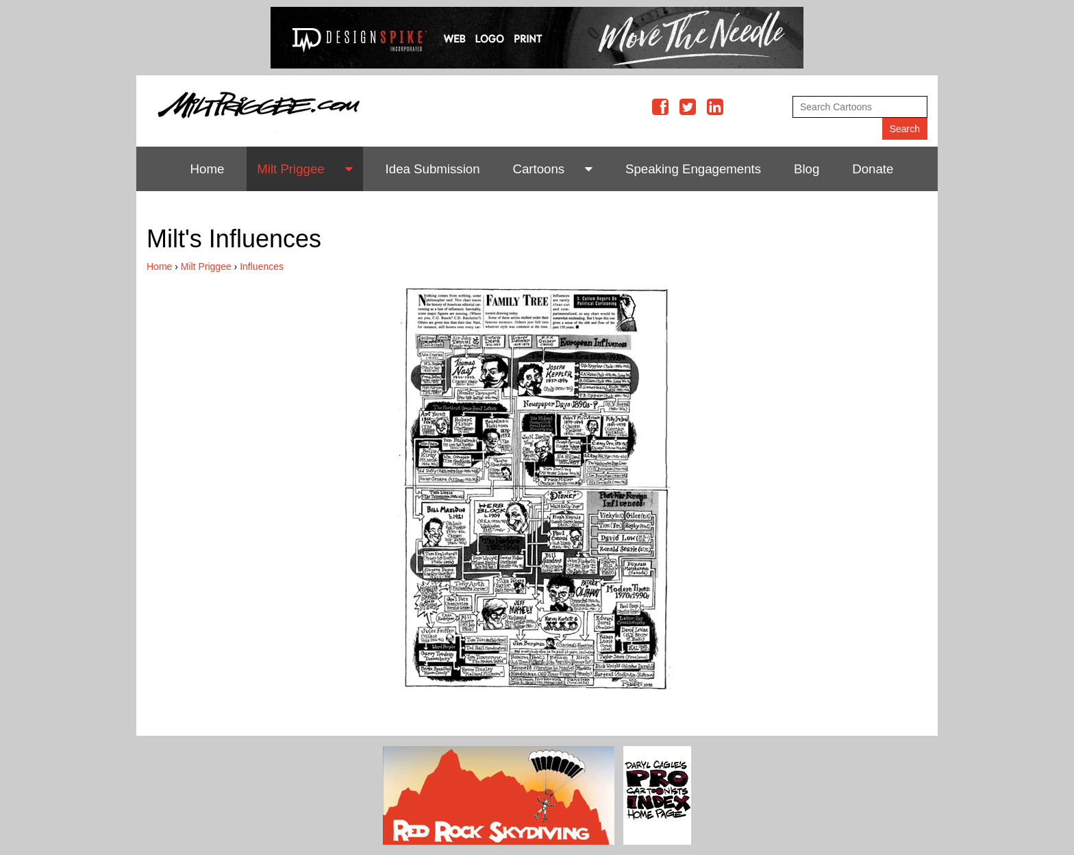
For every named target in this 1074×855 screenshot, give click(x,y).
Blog (806, 169)
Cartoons (538, 169)
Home (207, 169)
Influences (262, 266)
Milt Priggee (291, 169)
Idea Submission (433, 169)
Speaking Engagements (693, 169)
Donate (872, 169)
